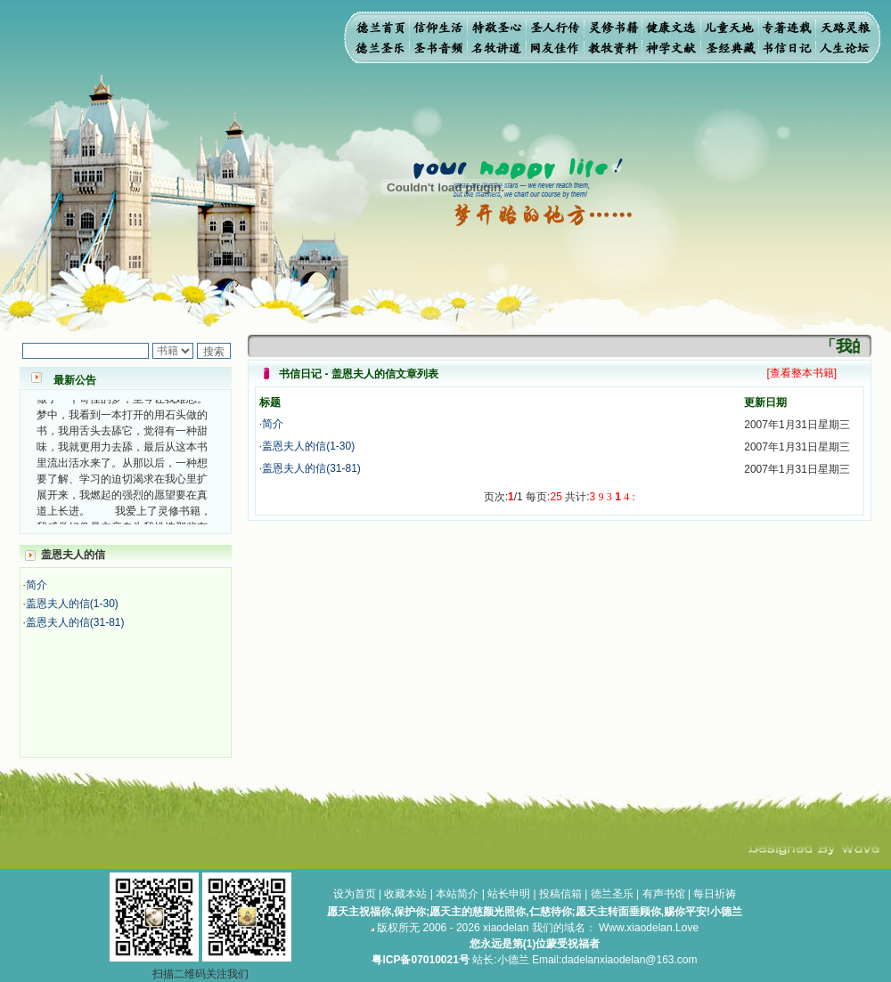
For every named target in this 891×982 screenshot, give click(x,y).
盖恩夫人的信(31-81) (75, 622)
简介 (36, 585)
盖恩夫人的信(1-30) (72, 603)
